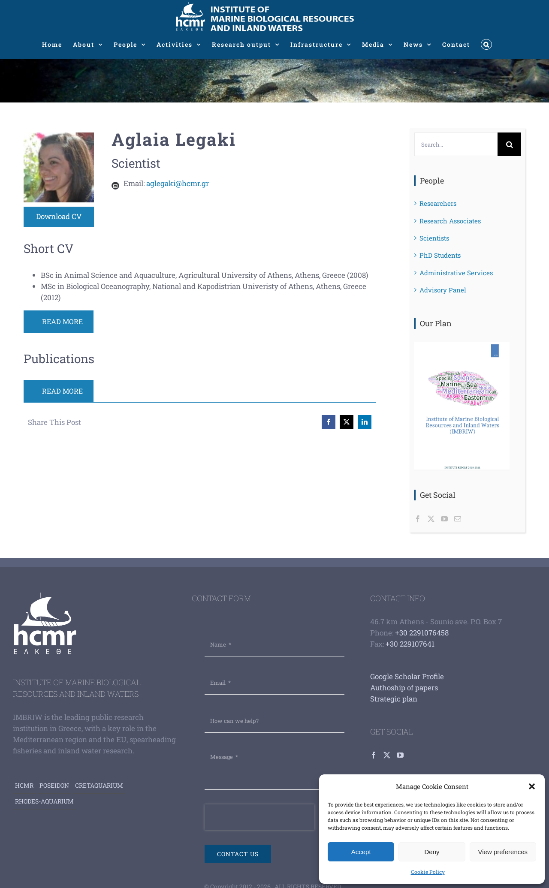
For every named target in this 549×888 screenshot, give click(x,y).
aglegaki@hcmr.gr (177, 183)
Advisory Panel (442, 290)
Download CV (59, 216)
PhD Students (440, 255)
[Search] (509, 144)
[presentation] (259, 817)
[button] (532, 786)
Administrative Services (456, 272)
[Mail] (457, 518)
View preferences (503, 851)
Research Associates (450, 221)
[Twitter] (431, 518)
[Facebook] (417, 518)
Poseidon (54, 785)
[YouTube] (444, 518)
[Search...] (456, 144)
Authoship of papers (404, 687)
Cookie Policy (428, 871)
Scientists (434, 238)
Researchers (437, 203)
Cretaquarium (99, 785)
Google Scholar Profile (407, 676)
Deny (431, 851)
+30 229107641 (410, 644)
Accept (361, 851)
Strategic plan (393, 699)
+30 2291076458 (422, 633)
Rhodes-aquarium (44, 801)
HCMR (24, 785)
